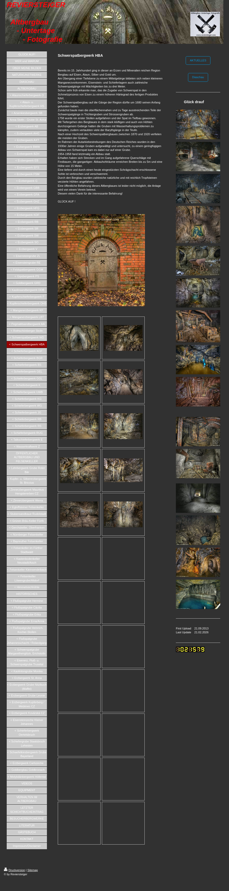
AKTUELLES (198, 60)
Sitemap (32, 870)
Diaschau (198, 77)
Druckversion (14, 870)
